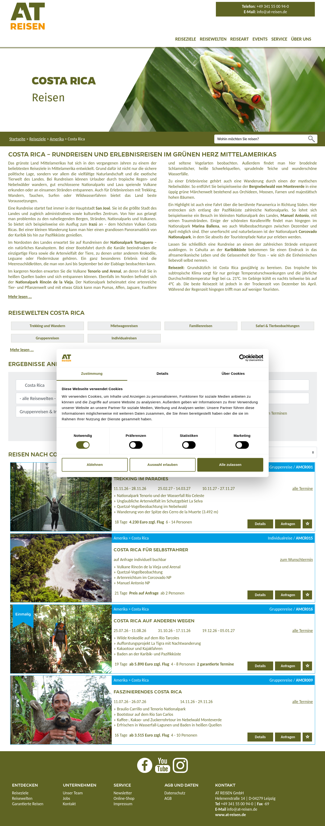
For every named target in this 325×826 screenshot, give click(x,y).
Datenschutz (175, 793)
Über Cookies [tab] (233, 373)
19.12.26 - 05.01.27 (218, 630)
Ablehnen (95, 465)
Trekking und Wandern (47, 326)
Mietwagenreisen (124, 326)
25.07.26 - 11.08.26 (130, 630)
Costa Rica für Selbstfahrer (151, 549)
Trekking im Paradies (141, 478)
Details (260, 524)
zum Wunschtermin (296, 559)
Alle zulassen (230, 465)
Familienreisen (200, 326)
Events (259, 39)
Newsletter (123, 793)
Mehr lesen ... (20, 296)
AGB (168, 798)
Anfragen (288, 524)
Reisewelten (213, 39)
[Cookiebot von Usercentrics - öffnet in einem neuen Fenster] (242, 358)
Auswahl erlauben (162, 465)
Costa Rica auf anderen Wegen (154, 620)
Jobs (66, 798)
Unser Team (73, 793)
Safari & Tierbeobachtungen (277, 326)
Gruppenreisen (47, 338)
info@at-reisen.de (272, 11)
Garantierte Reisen (27, 803)
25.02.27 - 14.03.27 (174, 488)
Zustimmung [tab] (92, 373)
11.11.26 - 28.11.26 (130, 488)
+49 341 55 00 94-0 (273, 6)
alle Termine (302, 488)
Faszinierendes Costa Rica (148, 691)
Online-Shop (124, 798)
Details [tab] (163, 373)
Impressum (123, 803)
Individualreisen (124, 338)
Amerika (57, 139)
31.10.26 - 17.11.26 (174, 630)
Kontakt (69, 803)
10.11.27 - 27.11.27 (218, 488)
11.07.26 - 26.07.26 (130, 701)
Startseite (17, 139)
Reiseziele (185, 39)
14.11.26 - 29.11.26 (196, 701)
